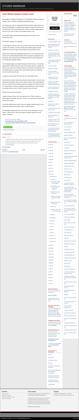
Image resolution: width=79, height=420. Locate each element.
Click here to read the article (34, 406)
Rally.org (72, 23)
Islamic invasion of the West (69, 222)
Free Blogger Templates (6, 418)
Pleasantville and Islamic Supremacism (37, 395)
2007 (50, 265)
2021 (50, 156)
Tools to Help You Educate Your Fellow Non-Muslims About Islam (54, 62)
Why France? (53, 206)
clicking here (66, 25)
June (51, 226)
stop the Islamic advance (69, 269)
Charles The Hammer (68, 145)
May (51, 229)
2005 (50, 271)
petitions (66, 238)
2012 (50, 251)
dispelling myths (67, 153)
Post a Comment (6, 147)
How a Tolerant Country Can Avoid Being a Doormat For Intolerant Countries (54, 130)
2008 (50, 262)
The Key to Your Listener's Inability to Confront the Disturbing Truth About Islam (54, 83)
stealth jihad (66, 266)
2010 (50, 257)
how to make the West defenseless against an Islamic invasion (70, 196)
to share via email (67, 310)
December (52, 176)
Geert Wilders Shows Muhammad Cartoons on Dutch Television (20, 122)
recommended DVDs (68, 255)
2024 (50, 147)
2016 (13, 25)
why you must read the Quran (70, 332)
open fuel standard (68, 235)
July (51, 223)
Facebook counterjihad (69, 163)
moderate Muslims (68, 229)
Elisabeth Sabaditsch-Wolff (69, 160)
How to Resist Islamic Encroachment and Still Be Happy (53, 73)
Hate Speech (50, 101)
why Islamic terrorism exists (69, 329)
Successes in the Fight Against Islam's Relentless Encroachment (54, 372)
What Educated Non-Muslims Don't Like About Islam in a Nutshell (54, 46)
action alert (66, 129)
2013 (50, 248)
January (52, 241)
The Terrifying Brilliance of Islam (54, 41)
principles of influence (68, 243)
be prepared (66, 142)
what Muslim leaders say (69, 322)
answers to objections (68, 132)
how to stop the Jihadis (69, 205)
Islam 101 (50, 354)
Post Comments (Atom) (13, 151)
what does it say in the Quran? (70, 318)
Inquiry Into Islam (5, 393)
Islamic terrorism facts (68, 227)
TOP (78, 418)
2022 (50, 153)
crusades (66, 147)
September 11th (67, 260)
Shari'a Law (66, 263)
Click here (54, 325)
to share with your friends (69, 313)
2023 (50, 150)
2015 (50, 174)
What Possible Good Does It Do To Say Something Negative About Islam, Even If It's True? (54, 135)
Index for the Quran (52, 295)
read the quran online (68, 249)
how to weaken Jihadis (69, 214)
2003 (50, 277)
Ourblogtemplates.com (23, 418)
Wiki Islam (50, 363)
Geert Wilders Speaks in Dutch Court (18, 14)
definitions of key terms (69, 150)
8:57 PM (9, 137)
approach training (67, 135)
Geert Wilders (5, 19)
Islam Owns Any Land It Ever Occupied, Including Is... (55, 188)
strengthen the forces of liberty (70, 281)
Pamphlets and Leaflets (53, 91)
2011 (50, 254)
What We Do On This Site (53, 50)
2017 (50, 168)
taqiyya (66, 91)
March (51, 235)
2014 (50, 245)
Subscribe (54, 28)
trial (9, 25)
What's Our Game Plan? (53, 68)
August (52, 220)
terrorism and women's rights (70, 297)
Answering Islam (51, 384)
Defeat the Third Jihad (6, 398)
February (52, 238)
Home (24, 149)
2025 (50, 144)
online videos (67, 232)
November (52, 179)
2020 (50, 159)
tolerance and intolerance (69, 315)
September (52, 217)
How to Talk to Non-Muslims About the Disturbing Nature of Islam (70, 210)
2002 (50, 280)
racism (65, 246)
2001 (50, 283)
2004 (50, 274)
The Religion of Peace (52, 360)
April (51, 232)
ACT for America (67, 126)
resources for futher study (69, 257)
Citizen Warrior (13, 6)
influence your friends (68, 217)
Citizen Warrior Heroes (6, 395)
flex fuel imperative (68, 171)
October (52, 214)
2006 (50, 268)
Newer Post (4, 149)
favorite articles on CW (69, 166)
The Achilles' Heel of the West (54, 112)
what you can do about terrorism (70, 325)
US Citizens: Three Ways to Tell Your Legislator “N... (55, 198)
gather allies (66, 174)
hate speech (66, 180)
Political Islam (51, 357)
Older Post (42, 149)
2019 (50, 162)
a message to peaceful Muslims (70, 118)
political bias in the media (69, 241)
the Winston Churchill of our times (25, 21)
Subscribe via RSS (52, 34)
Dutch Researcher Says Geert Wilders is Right (16, 121)
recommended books (68, 252)
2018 (50, 165)
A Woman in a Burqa (52, 65)
